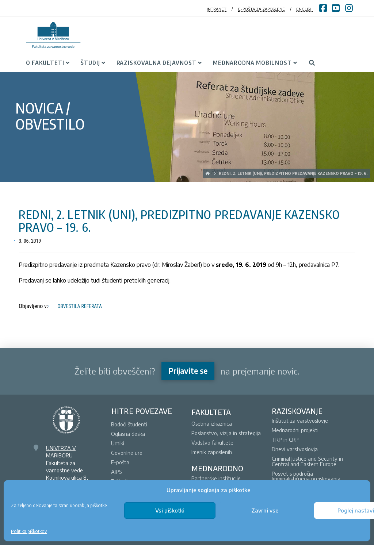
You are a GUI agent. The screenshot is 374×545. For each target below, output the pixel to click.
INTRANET (216, 9)
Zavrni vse (264, 510)
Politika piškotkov (29, 531)
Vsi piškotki (169, 510)
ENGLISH (304, 9)
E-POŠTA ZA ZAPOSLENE (261, 9)
